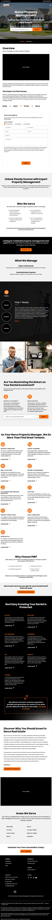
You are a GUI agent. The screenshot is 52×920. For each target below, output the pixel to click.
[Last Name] (37, 127)
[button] (29, 878)
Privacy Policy (5, 904)
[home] (5, 5)
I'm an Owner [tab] (9, 124)
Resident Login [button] (31, 863)
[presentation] (26, 156)
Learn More (4, 459)
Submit (37, 29)
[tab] (6, 293)
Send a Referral (31, 869)
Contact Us (26, 249)
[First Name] (15, 127)
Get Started (26, 851)
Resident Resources (32, 861)
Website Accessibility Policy (28, 910)
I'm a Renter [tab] (18, 124)
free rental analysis (26, 592)
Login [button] (6, 865)
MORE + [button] (32, 321)
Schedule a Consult (12, 769)
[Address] (26, 135)
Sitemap (47, 903)
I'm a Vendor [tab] (27, 124)
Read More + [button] (26, 765)
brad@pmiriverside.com (11, 883)
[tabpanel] (32, 311)
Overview (22, 41)
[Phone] (37, 131)
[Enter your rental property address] (21, 29)
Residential (8, 861)
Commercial (8, 863)
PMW (42, 903)
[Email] (15, 131)
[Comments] (26, 141)
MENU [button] (50, 5)
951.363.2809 (47, 1)
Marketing (28, 41)
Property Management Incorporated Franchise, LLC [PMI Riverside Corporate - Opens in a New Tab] (31, 896)
